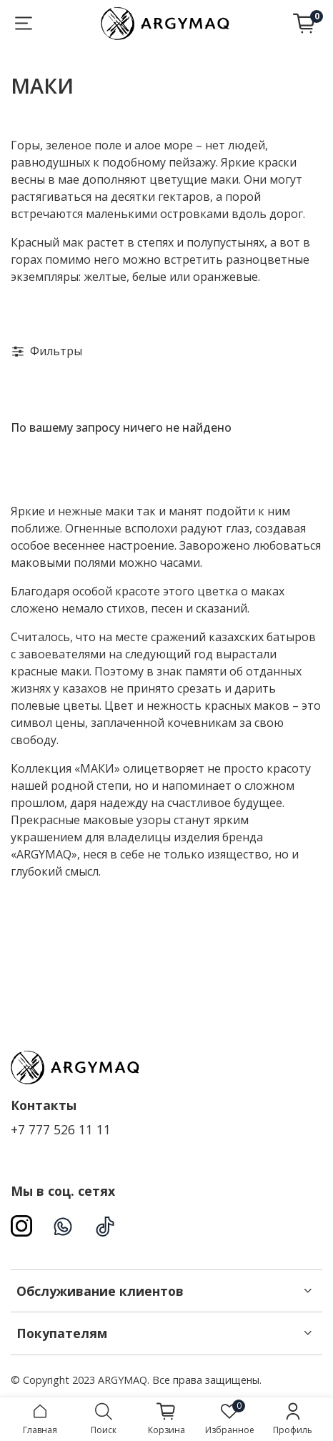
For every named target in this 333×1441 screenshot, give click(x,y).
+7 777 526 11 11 (61, 1129)
